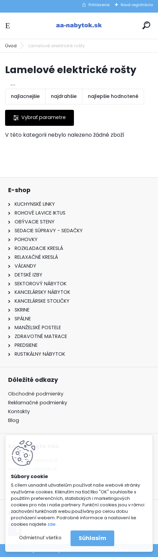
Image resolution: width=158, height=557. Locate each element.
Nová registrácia (137, 4)
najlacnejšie (25, 96)
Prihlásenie (99, 4)
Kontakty (19, 411)
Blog (13, 420)
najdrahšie (64, 96)
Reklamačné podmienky (37, 402)
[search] (146, 25)
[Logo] (79, 25)
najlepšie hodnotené (113, 96)
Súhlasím (92, 538)
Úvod (11, 46)
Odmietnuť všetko (40, 538)
